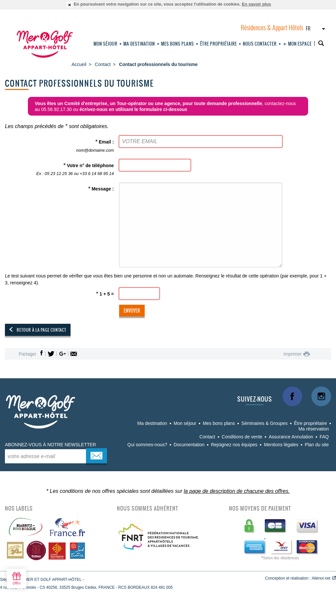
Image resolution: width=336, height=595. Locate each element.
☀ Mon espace (297, 44)
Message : (101, 188)
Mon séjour (105, 44)
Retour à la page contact (41, 330)
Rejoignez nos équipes (234, 444)
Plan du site (317, 444)
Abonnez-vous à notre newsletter (50, 444)
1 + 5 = (105, 294)
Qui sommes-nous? (147, 444)
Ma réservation (313, 429)
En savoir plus (256, 4)
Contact (207, 436)
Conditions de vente (242, 436)
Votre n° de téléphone (60, 169)
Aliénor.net (321, 578)
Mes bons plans (177, 44)
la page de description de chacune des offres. (237, 491)
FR (308, 29)
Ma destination (139, 44)
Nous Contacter (260, 44)
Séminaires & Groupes (265, 423)
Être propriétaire (218, 44)
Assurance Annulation (291, 436)
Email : (60, 146)
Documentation (189, 444)
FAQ (324, 436)
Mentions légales (281, 444)
